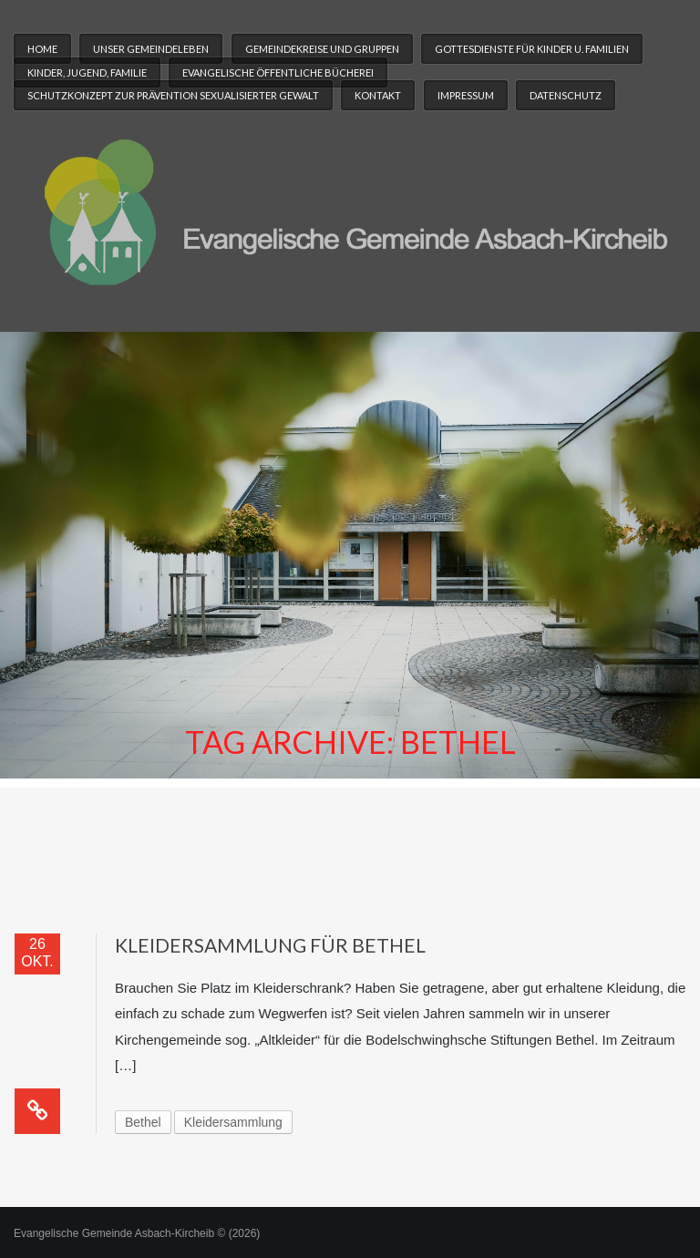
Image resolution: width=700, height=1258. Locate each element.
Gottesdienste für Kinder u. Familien (532, 49)
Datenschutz (566, 95)
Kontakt (378, 95)
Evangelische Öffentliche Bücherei (278, 72)
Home (42, 49)
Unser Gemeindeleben (151, 49)
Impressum (466, 95)
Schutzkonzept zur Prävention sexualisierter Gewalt (173, 95)
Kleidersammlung (233, 1122)
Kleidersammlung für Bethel (270, 944)
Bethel (143, 1122)
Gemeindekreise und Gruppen (322, 49)
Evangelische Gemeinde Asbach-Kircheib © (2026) (137, 1233)
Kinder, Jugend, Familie (87, 72)
